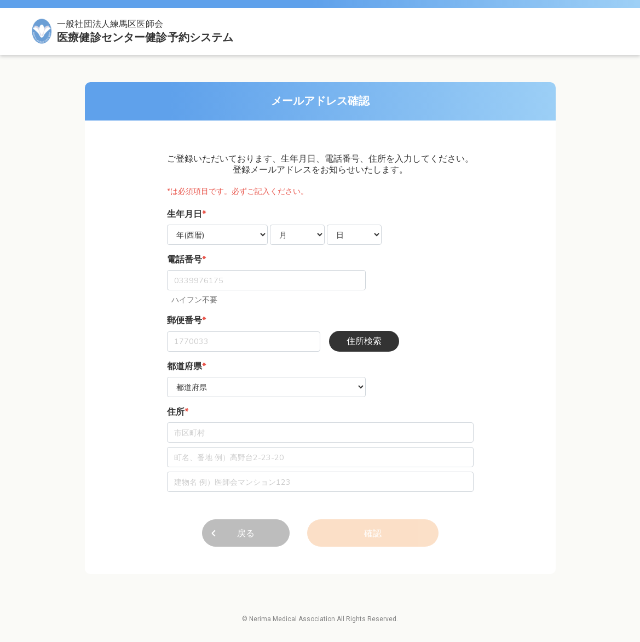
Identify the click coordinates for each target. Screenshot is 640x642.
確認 (373, 534)
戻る (246, 534)
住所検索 (364, 341)
